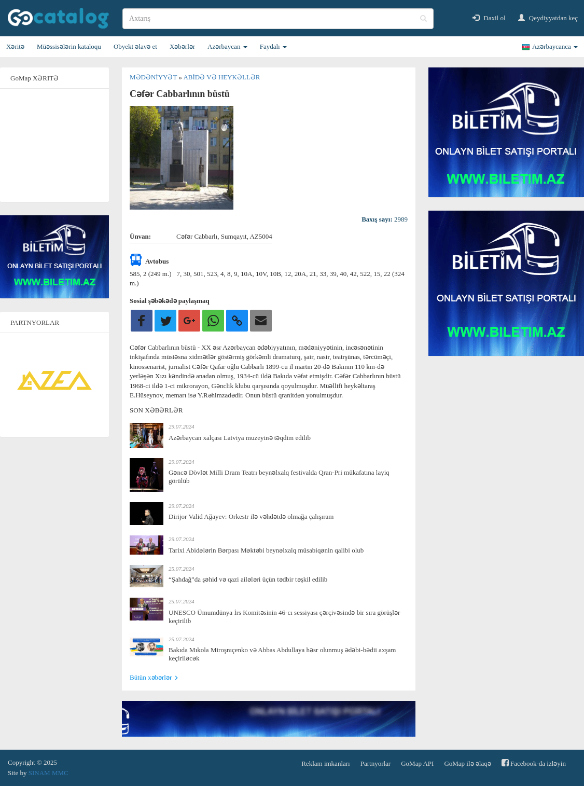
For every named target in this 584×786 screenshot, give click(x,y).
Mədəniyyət (154, 77)
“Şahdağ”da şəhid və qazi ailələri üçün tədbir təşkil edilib (248, 579)
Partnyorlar (375, 763)
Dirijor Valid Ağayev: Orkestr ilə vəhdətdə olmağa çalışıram (251, 516)
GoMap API (417, 763)
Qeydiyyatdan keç (548, 18)
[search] (278, 18)
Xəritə (15, 46)
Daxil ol (489, 18)
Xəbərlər (182, 46)
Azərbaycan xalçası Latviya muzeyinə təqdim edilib (240, 438)
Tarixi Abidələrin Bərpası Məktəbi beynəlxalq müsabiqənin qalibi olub (266, 550)
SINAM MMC (48, 773)
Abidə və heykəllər (221, 77)
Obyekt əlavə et (135, 46)
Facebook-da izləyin (534, 763)
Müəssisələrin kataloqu (69, 46)
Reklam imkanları (325, 763)
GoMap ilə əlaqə (467, 763)
